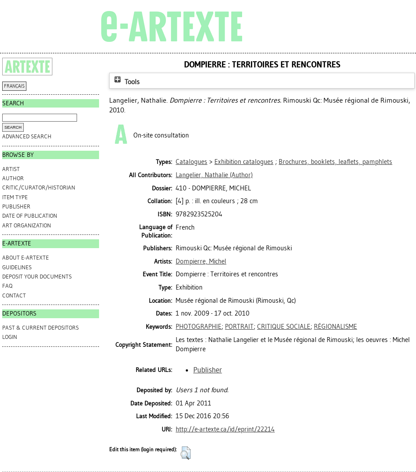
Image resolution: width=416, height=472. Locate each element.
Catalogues (191, 162)
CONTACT (14, 295)
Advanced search (27, 136)
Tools (126, 82)
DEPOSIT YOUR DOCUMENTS (37, 276)
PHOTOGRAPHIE (198, 327)
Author (13, 178)
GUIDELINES (17, 267)
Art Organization (26, 225)
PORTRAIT (239, 327)
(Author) (214, 175)
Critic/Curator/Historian (38, 187)
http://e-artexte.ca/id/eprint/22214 (225, 429)
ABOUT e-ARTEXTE (25, 257)
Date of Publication (29, 215)
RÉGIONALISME (335, 327)
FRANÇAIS (14, 86)
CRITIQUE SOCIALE (283, 327)
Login (9, 337)
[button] (185, 453)
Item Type (15, 197)
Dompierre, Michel (201, 261)
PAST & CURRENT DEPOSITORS (40, 327)
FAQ (7, 285)
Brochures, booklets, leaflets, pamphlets (335, 162)
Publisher (16, 206)
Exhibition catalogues (243, 162)
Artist (11, 169)
